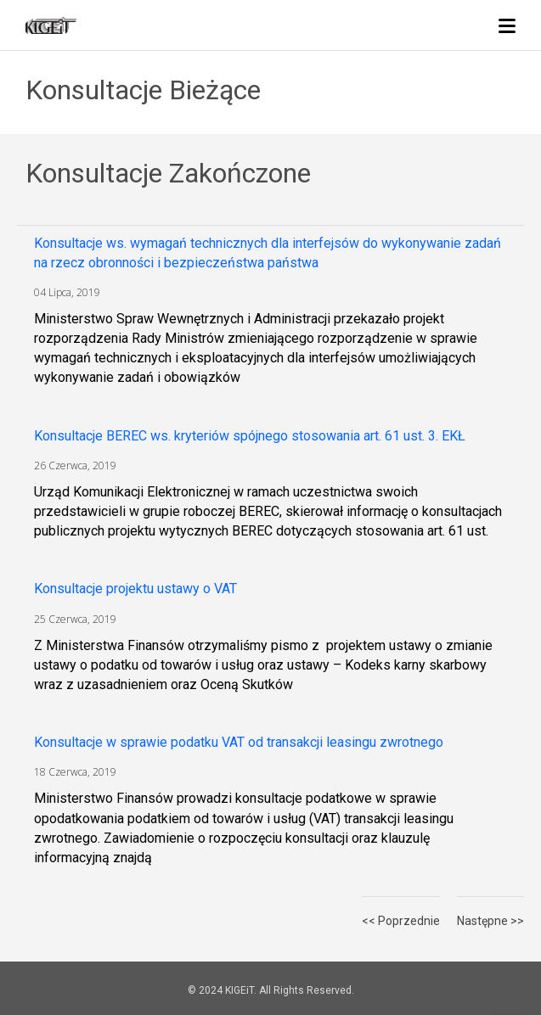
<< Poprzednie (401, 921)
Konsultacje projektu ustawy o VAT (135, 588)
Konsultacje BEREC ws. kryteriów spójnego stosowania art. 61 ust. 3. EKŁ (249, 436)
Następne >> (490, 921)
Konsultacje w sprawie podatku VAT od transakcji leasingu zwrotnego (238, 742)
